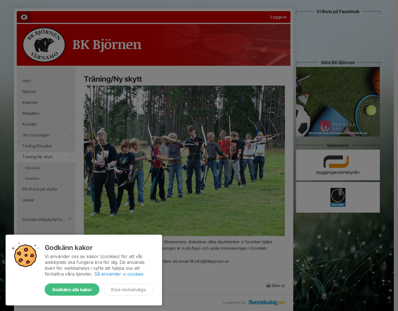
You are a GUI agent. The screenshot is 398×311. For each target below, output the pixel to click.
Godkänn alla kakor (72, 289)
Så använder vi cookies (119, 274)
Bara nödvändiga (128, 289)
